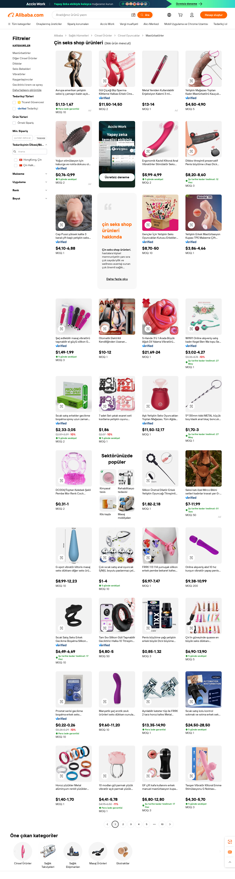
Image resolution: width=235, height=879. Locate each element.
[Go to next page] (170, 824)
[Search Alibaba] (92, 15)
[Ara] (145, 15)
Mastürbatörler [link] (155, 35)
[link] (230, 842)
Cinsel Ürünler (103, 35)
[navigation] (29, 430)
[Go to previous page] (107, 824)
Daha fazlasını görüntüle (27, 90)
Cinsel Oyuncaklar (129, 35)
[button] (133, 15)
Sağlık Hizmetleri (79, 35)
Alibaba (58, 35)
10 (162, 824)
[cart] (181, 15)
